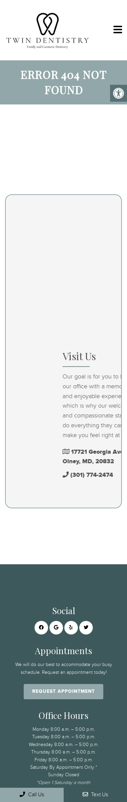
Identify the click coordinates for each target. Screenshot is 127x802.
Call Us (32, 794)
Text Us (95, 794)
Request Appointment (63, 691)
